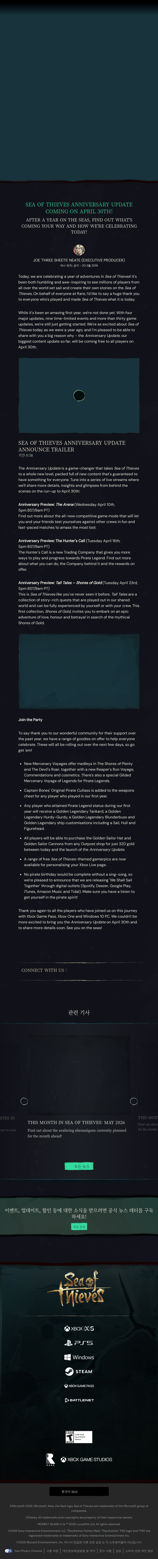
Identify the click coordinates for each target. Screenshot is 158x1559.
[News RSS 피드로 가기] (131, 944)
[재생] (79, 395)
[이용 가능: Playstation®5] (79, 1343)
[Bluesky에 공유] (27, 944)
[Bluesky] (132, 972)
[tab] (67, 1179)
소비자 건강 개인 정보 (139, 1551)
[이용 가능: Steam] (79, 1372)
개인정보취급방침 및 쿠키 (78, 1551)
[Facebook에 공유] (45, 944)
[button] (79, 1491)
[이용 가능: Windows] (79, 1358)
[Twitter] (81, 971)
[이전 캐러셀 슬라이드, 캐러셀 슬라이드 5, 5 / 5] (24, 1101)
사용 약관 (52, 1551)
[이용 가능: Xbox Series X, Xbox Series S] (79, 1329)
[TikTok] (124, 972)
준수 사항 (105, 1551)
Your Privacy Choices (28, 1551)
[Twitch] (90, 971)
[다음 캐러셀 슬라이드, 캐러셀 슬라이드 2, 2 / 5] (134, 1101)
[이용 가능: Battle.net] (79, 1401)
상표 (118, 1551)
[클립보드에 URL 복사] (62, 944)
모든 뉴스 (79, 1166)
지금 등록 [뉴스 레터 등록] (79, 1227)
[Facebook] (73, 971)
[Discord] (115, 971)
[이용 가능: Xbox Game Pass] (79, 1386)
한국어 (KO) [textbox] (69, 1492)
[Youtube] (102, 971)
